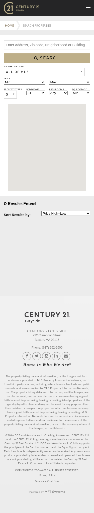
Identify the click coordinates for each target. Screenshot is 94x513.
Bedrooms (32, 89)
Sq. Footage (79, 89)
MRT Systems (55, 491)
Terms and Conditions (47, 481)
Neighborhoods (14, 66)
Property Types (13, 89)
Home (9, 25)
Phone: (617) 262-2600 (47, 347)
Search (47, 57)
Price (7, 78)
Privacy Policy (47, 475)
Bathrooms (56, 89)
